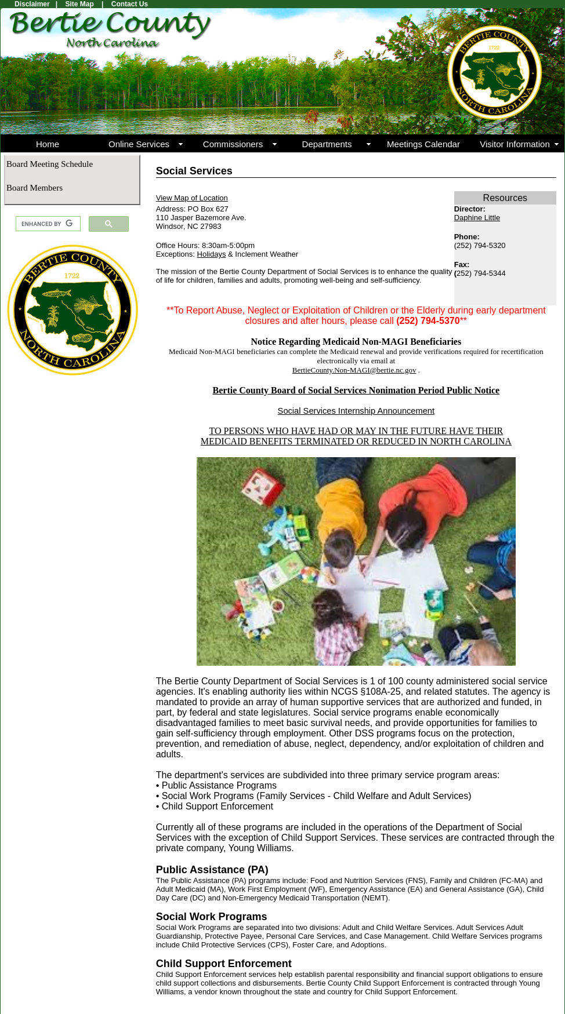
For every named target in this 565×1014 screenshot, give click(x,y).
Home (47, 144)
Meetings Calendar (423, 144)
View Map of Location (192, 198)
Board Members (34, 187)
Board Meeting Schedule (49, 164)
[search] (47, 224)
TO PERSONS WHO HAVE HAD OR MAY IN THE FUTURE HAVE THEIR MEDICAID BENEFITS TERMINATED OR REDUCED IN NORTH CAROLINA (356, 436)
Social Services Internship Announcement (356, 410)
